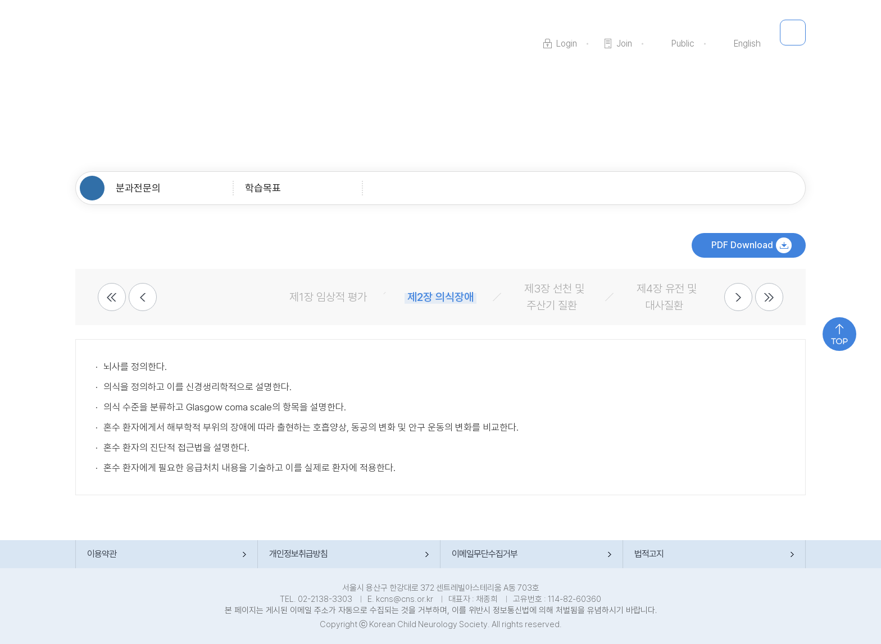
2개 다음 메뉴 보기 (769, 297)
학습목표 (263, 188)
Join (624, 43)
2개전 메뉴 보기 (112, 297)
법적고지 (649, 554)
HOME (92, 188)
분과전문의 (138, 188)
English (747, 43)
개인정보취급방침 (298, 554)
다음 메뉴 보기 (738, 297)
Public (682, 43)
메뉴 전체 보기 (793, 32)
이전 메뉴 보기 (143, 297)
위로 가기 (839, 334)
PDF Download (742, 245)
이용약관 (101, 554)
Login (566, 43)
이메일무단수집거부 (484, 554)
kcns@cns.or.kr (404, 599)
